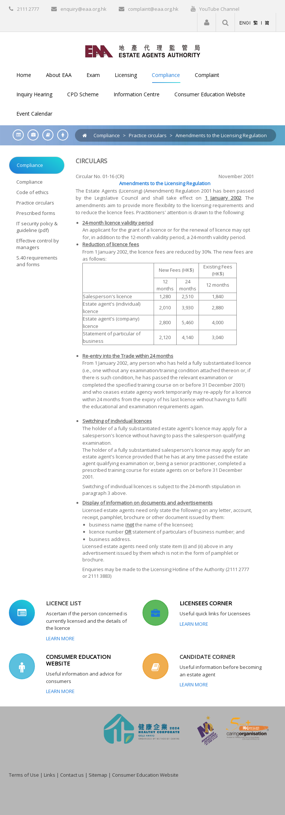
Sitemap (98, 774)
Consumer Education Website (145, 774)
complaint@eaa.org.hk (153, 9)
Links (49, 774)
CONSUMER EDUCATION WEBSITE (78, 660)
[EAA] (142, 50)
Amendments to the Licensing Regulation (221, 135)
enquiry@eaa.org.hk (83, 9)
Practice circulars (148, 135)
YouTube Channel (219, 9)
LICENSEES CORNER (206, 603)
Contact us (72, 774)
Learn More (60, 638)
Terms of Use (24, 774)
